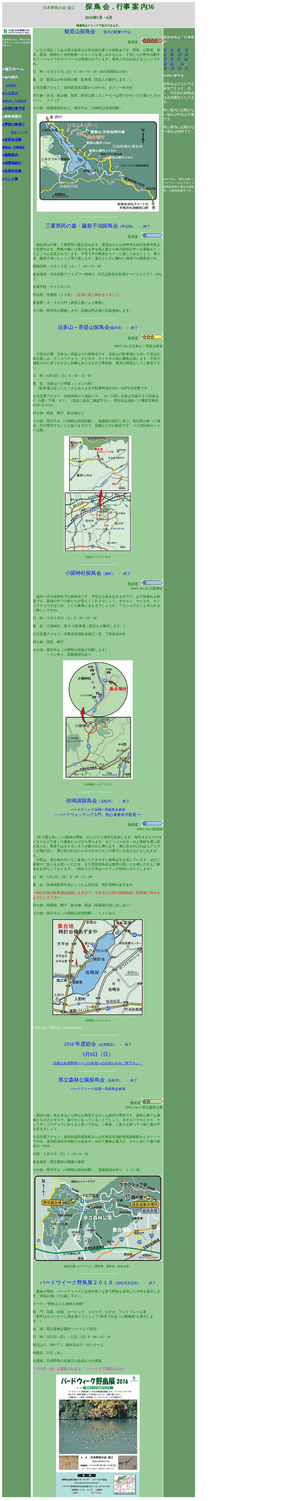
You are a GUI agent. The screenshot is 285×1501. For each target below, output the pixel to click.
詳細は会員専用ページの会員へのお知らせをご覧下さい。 (98, 1063)
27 (165, 59)
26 (172, 59)
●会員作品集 (12, 171)
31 (165, 54)
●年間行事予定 (13, 108)
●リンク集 (10, 179)
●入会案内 (10, 93)
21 (182, 63)
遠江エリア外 (19, 132)
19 (172, 68)
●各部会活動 (12, 139)
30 (172, 54)
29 (179, 54)
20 (165, 68)
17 (186, 68)
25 (179, 59)
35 (165, 50)
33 (179, 50)
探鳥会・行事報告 (13, 147)
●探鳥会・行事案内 (14, 100)
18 (179, 68)
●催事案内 (10, 155)
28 (186, 54)
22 (172, 63)
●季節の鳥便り (13, 124)
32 (186, 50)
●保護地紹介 (12, 163)
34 (172, 50)
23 (165, 63)
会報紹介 (11, 85)
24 (186, 59)
